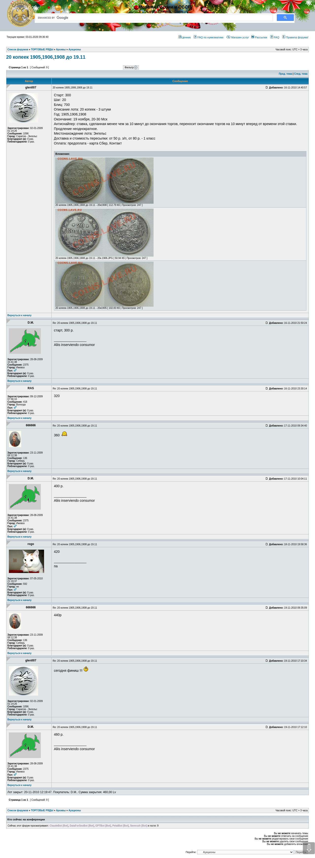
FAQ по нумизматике (208, 37)
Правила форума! (295, 37)
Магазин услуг (237, 37)
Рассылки (259, 37)
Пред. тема (285, 73)
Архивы (61, 810)
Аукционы (74, 810)
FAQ (274, 37)
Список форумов (17, 810)
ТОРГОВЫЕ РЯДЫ (42, 810)
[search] (153, 17)
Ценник (184, 37)
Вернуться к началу (19, 315)
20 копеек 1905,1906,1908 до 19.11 (45, 57)
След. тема (300, 73)
